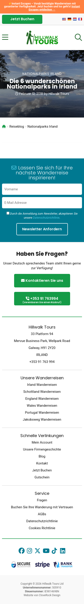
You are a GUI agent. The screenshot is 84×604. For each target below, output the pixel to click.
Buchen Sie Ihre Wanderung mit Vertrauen (42, 507)
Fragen (42, 500)
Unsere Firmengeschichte (42, 449)
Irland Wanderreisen (42, 385)
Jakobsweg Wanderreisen (42, 419)
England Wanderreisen (42, 399)
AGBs (42, 514)
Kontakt (42, 463)
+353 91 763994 (42, 300)
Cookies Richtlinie (42, 528)
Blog (42, 456)
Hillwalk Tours (59, 93)
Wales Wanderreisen (42, 406)
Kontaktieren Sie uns (42, 280)
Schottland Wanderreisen (42, 392)
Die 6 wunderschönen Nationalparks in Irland (42, 84)
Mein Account (42, 442)
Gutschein (42, 477)
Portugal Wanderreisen (42, 413)
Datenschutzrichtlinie (46, 217)
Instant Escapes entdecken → (54, 8)
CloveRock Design (49, 595)
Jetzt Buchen (22, 19)
